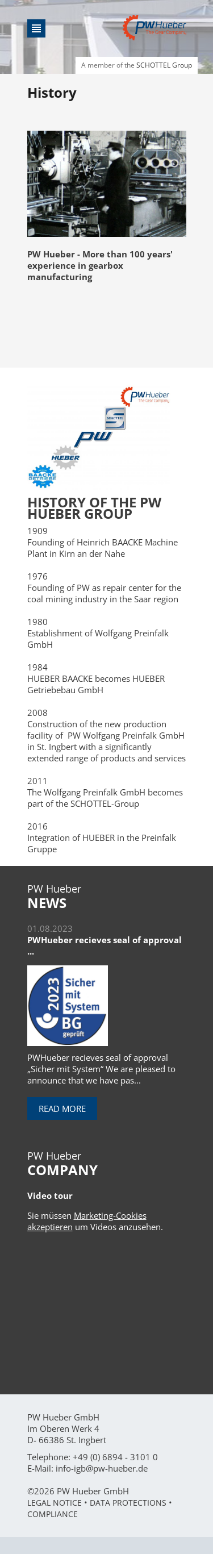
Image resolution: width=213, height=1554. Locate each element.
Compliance (52, 1514)
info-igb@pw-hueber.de (102, 1468)
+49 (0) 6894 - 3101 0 (115, 1457)
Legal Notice (54, 1502)
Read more (62, 1108)
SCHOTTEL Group (164, 65)
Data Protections (128, 1502)
